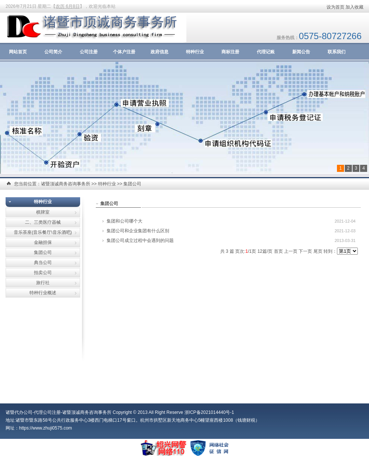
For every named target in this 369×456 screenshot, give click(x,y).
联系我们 (337, 51)
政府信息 (159, 51)
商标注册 (230, 51)
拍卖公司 (43, 272)
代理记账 (266, 51)
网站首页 (18, 51)
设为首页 (335, 7)
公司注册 (89, 51)
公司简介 (53, 51)
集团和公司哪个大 (124, 221)
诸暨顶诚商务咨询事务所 (65, 183)
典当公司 (43, 262)
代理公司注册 (47, 412)
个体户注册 (124, 51)
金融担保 (43, 242)
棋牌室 (43, 212)
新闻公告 (301, 51)
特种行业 (195, 51)
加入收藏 (354, 7)
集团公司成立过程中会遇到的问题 (140, 240)
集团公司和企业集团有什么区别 (138, 230)
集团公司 (132, 183)
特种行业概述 (42, 292)
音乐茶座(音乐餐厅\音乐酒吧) (43, 232)
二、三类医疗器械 (43, 222)
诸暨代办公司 (19, 412)
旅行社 (43, 282)
